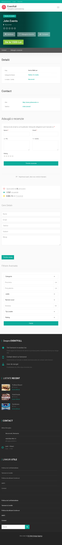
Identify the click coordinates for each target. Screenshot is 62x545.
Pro (6, 138)
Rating (6, 153)
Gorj (15, 406)
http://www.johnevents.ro (31, 102)
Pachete (20, 1)
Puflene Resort (17, 385)
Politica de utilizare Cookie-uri (11, 478)
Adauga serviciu (6, 1)
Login (14, 1)
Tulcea (15, 387)
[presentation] (31, 156)
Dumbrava (15, 404)
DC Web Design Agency (35, 536)
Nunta (30, 75)
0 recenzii (19, 196)
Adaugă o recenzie (16, 50)
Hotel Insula (16, 394)
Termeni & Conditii (7, 473)
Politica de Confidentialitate (10, 468)
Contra (36, 138)
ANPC (3, 483)
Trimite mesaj (7, 257)
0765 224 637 (27, 106)
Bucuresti (8, 25)
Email (35, 130)
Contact (4, 50)
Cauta (31, 323)
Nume (6, 130)
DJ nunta (36, 75)
